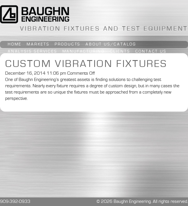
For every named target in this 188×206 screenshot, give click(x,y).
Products (67, 44)
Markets (38, 44)
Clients (120, 51)
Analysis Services (32, 51)
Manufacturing (83, 51)
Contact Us (151, 51)
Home (14, 44)
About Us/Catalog (111, 44)
